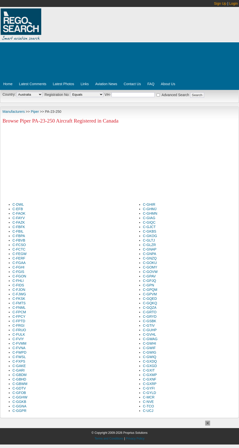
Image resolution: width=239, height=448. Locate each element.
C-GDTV (19, 388)
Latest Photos (63, 84)
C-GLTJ (149, 240)
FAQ (150, 84)
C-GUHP (150, 330)
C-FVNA (18, 348)
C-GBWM (19, 384)
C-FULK (18, 334)
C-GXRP (149, 384)
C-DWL (18, 204)
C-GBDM (19, 375)
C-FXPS (18, 361)
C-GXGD (150, 366)
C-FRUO (19, 330)
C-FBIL (17, 231)
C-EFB (17, 209)
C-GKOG (150, 236)
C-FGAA (19, 263)
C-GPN (148, 285)
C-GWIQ (149, 357)
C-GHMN (150, 213)
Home (7, 84)
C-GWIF (149, 348)
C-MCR (149, 397)
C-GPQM (150, 290)
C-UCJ (148, 411)
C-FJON (18, 290)
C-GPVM (150, 294)
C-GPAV (149, 276)
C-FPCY (18, 317)
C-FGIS (18, 272)
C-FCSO (19, 245)
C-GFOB (19, 393)
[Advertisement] (108, 45)
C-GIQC (149, 222)
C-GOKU (150, 263)
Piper (35, 112)
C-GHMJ (149, 209)
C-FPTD (18, 321)
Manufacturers (13, 112)
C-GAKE (19, 366)
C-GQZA (149, 308)
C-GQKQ (150, 303)
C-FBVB (18, 240)
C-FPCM (19, 312)
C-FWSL (19, 357)
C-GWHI (149, 343)
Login (233, 3)
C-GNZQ (150, 258)
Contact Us (132, 84)
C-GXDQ (150, 361)
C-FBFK (18, 227)
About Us (168, 84)
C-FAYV (18, 218)
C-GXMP (150, 375)
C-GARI (18, 370)
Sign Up (220, 3)
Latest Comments (32, 84)
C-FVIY (18, 339)
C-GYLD (149, 393)
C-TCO (148, 406)
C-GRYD (150, 317)
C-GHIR (149, 204)
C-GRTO (150, 312)
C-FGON (19, 276)
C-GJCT (149, 227)
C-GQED (150, 299)
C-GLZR (149, 245)
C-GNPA (149, 254)
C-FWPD (19, 352)
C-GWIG (149, 352)
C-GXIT (149, 370)
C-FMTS (19, 303)
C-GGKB (19, 402)
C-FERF (18, 258)
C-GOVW (150, 272)
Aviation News (106, 84)
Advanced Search (175, 95)
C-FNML (19, 308)
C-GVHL (149, 334)
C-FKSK (18, 299)
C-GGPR (19, 411)
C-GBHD (19, 379)
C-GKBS (149, 231)
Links (85, 84)
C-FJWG (19, 294)
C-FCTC (18, 249)
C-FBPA (18, 236)
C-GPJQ (149, 281)
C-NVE (148, 402)
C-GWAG (150, 339)
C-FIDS (18, 285)
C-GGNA (19, 406)
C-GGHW (19, 397)
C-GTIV (149, 325)
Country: (9, 94)
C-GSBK (149, 321)
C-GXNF (149, 379)
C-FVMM (19, 343)
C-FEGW (19, 254)
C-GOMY (150, 267)
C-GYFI (149, 388)
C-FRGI (18, 325)
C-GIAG (149, 218)
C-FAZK (18, 222)
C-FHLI (18, 281)
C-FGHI (18, 267)
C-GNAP (149, 249)
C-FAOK (18, 213)
